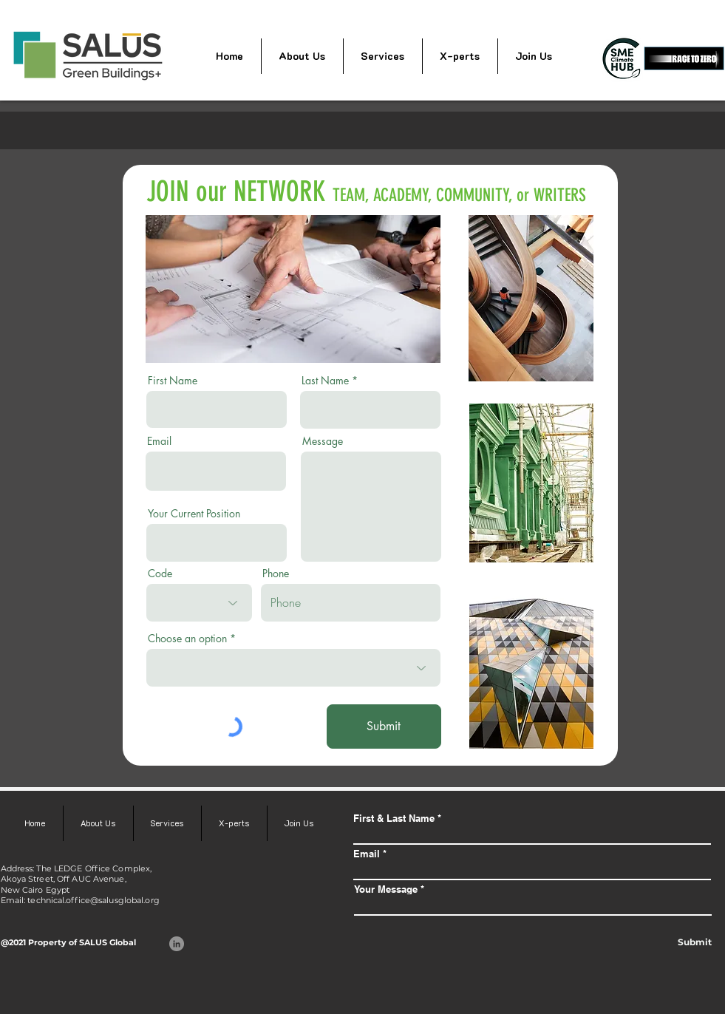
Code (160, 573)
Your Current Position (194, 513)
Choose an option (187, 638)
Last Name (325, 380)
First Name (172, 380)
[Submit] (384, 726)
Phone (275, 573)
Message (322, 441)
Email (159, 441)
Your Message (386, 889)
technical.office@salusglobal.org (93, 900)
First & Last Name (394, 818)
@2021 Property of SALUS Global (68, 942)
